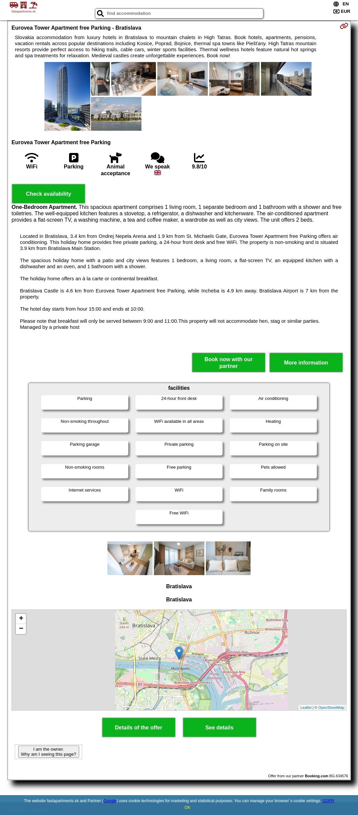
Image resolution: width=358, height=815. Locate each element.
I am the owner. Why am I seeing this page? (48, 752)
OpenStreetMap (331, 708)
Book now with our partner (228, 362)
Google (110, 800)
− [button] (21, 629)
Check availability (48, 194)
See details (219, 727)
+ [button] (21, 619)
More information (306, 363)
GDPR (328, 800)
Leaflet (306, 708)
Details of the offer (138, 727)
